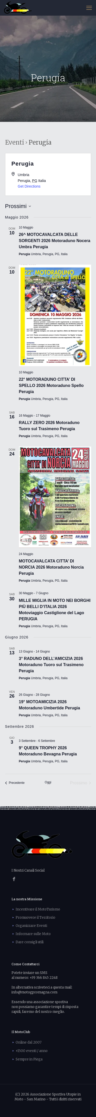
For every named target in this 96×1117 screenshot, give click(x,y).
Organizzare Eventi (31, 926)
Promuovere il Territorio (35, 917)
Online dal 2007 (28, 1042)
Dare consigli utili (30, 942)
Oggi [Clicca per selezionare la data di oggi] (48, 782)
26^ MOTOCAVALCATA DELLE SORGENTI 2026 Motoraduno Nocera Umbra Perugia (54, 240)
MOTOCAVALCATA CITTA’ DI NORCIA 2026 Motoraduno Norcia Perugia (51, 567)
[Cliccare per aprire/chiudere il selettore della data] (18, 206)
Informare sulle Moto (33, 934)
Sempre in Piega (29, 1059)
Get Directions (29, 186)
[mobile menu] (89, 7)
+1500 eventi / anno (32, 1051)
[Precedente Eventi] (15, 783)
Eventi (14, 142)
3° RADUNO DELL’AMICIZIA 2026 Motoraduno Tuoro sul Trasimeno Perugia (51, 664)
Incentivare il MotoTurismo (38, 909)
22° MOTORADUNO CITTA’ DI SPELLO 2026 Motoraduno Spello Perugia (51, 385)
